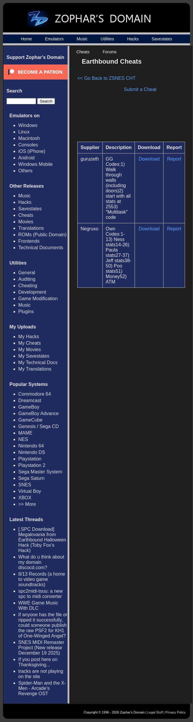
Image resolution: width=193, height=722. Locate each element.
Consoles (28, 144)
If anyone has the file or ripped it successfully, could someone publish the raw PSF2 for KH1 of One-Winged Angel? (42, 625)
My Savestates (33, 355)
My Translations (34, 368)
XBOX (24, 497)
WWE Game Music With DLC (38, 605)
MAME (25, 432)
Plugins (26, 311)
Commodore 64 (34, 393)
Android (26, 157)
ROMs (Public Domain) (42, 234)
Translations (31, 228)
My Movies (29, 349)
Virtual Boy (29, 491)
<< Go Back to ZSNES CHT (106, 78)
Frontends (29, 241)
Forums (110, 51)
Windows (27, 125)
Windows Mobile (35, 164)
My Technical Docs (38, 362)
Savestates (162, 39)
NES (23, 439)
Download (149, 158)
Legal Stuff (155, 712)
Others (25, 170)
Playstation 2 (31, 465)
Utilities (107, 39)
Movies (25, 221)
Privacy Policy (176, 712)
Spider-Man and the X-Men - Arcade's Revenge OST (42, 688)
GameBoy (28, 406)
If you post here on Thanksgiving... (38, 662)
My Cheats (29, 343)
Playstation (29, 458)
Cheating (27, 285)
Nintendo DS (31, 452)
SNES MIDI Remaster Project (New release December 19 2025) (41, 647)
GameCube (30, 419)
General (26, 272)
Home (26, 39)
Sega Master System (40, 471)
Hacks (133, 39)
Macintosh (29, 138)
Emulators (54, 39)
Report (174, 158)
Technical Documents (40, 247)
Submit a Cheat (140, 89)
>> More (27, 504)
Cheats (82, 51)
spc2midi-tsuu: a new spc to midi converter (40, 594)
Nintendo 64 (31, 445)
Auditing (26, 279)
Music (82, 39)
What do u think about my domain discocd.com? (41, 562)
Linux (24, 131)
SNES (24, 484)
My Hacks (28, 336)
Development (32, 292)
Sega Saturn (31, 478)
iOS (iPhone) (31, 151)
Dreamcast (29, 400)
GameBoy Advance (38, 413)
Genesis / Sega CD (38, 426)
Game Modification (38, 298)
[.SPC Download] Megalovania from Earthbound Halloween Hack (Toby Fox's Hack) (42, 540)
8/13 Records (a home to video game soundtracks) (41, 579)
